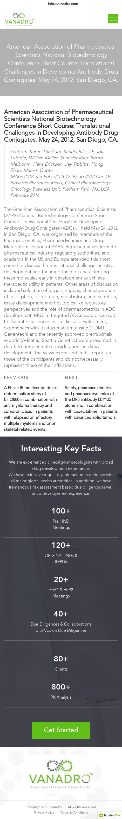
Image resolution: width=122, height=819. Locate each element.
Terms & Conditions (74, 812)
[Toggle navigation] (113, 18)
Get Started (61, 730)
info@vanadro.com (63, 4)
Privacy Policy (44, 812)
